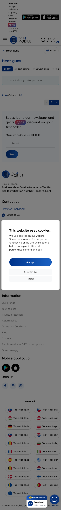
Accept (30, 262)
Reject (30, 278)
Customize (30, 272)
